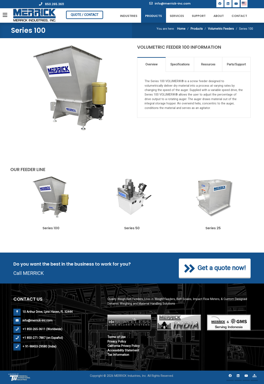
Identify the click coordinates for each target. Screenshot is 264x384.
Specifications (180, 64)
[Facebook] (220, 3)
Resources (208, 64)
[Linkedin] (228, 3)
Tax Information (118, 355)
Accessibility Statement (123, 350)
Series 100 (50, 228)
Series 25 (213, 228)
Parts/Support (236, 64)
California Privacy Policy (123, 346)
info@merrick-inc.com (170, 3)
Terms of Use (116, 337)
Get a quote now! (215, 268)
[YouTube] (236, 3)
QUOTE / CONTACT (84, 15)
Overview (151, 64)
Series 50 (132, 228)
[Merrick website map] (254, 377)
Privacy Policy (116, 341)
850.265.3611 (51, 4)
